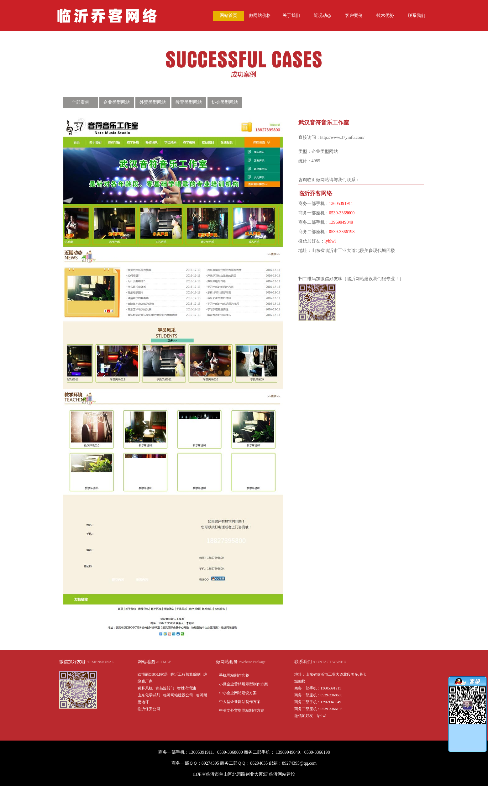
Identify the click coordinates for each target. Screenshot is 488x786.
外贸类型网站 (152, 102)
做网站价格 (260, 15)
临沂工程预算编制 (186, 674)
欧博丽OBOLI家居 (153, 674)
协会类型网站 (225, 102)
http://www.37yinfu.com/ (342, 137)
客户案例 (354, 15)
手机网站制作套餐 (234, 675)
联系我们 (416, 15)
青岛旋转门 (164, 688)
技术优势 (385, 15)
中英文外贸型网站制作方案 (241, 710)
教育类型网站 (189, 102)
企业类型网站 (116, 102)
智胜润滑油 (186, 688)
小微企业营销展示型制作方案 (243, 684)
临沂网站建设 (282, 774)
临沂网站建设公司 (178, 695)
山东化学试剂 (149, 695)
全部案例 (80, 102)
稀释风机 (145, 688)
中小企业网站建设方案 (238, 693)
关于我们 (291, 15)
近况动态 (322, 15)
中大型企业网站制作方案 (239, 702)
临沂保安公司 (149, 709)
